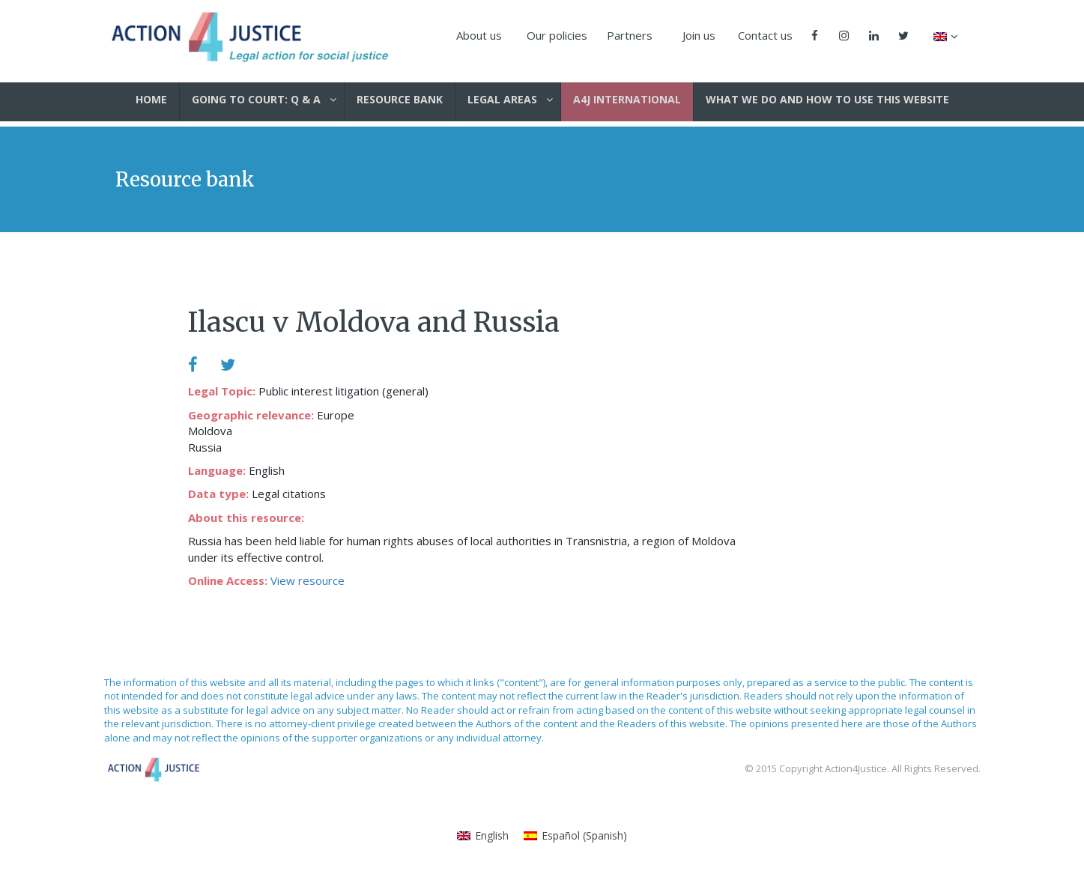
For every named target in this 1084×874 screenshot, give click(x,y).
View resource (307, 580)
